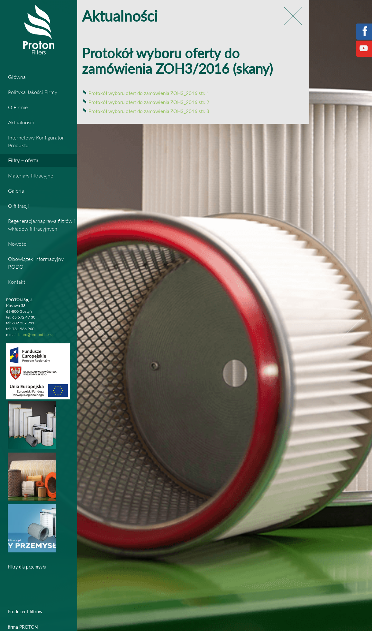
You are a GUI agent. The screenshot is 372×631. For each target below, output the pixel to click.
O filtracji (18, 206)
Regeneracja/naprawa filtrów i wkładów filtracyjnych (41, 225)
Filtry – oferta (23, 160)
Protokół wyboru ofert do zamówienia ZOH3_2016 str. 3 (148, 111)
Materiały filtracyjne (30, 175)
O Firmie (18, 107)
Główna (17, 77)
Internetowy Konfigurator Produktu (36, 141)
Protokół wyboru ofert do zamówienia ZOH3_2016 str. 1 (148, 93)
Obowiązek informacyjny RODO (36, 263)
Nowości (18, 244)
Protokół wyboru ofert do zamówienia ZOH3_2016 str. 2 (148, 102)
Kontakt (16, 282)
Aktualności (21, 122)
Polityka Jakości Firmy (32, 92)
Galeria (16, 190)
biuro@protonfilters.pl (37, 335)
